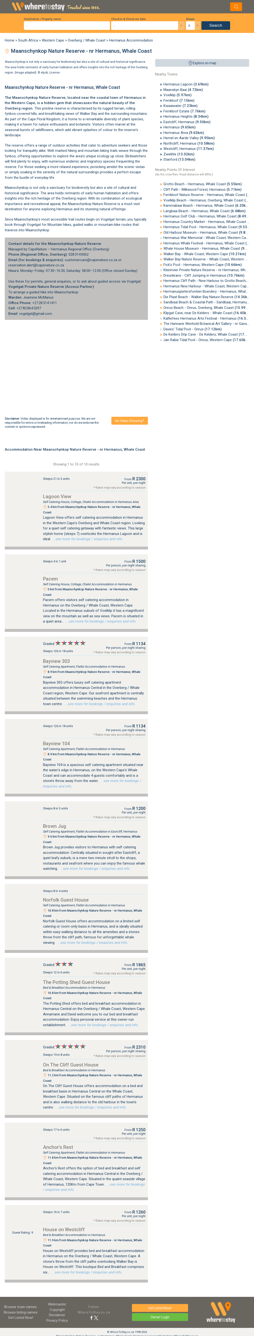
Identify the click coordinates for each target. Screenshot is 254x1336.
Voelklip (177, 95)
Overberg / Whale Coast (86, 40)
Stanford (179, 159)
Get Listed (20, 1317)
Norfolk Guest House (66, 900)
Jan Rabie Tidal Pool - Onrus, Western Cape (206, 340)
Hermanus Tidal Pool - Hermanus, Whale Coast (208, 227)
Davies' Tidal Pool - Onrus (192, 329)
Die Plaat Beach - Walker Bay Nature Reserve (207, 297)
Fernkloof (179, 100)
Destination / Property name (42, 19)
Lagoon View (57, 496)
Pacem (50, 579)
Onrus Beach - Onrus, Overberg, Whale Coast (207, 308)
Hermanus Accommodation (131, 40)
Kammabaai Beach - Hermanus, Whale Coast (206, 205)
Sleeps (190, 19)
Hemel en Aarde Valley (189, 138)
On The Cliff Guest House (70, 1065)
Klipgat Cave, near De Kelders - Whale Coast (207, 313)
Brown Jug (54, 826)
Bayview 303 (56, 661)
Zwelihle (179, 154)
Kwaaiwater (180, 106)
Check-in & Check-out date (128, 19)
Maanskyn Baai (183, 90)
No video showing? (129, 421)
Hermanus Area (183, 133)
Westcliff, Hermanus (188, 149)
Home (9, 40)
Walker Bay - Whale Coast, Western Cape (204, 254)
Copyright (57, 1310)
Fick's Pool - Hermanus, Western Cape (202, 265)
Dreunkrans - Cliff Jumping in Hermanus (203, 275)
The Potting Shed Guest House (76, 982)
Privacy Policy (57, 1320)
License (54, 72)
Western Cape (53, 40)
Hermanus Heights (186, 116)
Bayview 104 (56, 743)
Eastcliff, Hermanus (187, 122)
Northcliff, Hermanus (189, 143)
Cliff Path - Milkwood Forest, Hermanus (202, 189)
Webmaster (57, 1304)
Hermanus (179, 127)
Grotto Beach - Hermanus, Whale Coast (202, 184)
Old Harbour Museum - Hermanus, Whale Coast (208, 232)
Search (215, 25)
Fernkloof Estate (184, 111)
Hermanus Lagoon (186, 84)
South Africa (28, 40)
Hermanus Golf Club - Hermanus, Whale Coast (208, 216)
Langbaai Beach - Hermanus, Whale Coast (204, 211)
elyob (44, 72)
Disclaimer (57, 1315)
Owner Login (160, 1317)
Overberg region (18, 108)
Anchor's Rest (58, 1147)
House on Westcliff (64, 1229)
